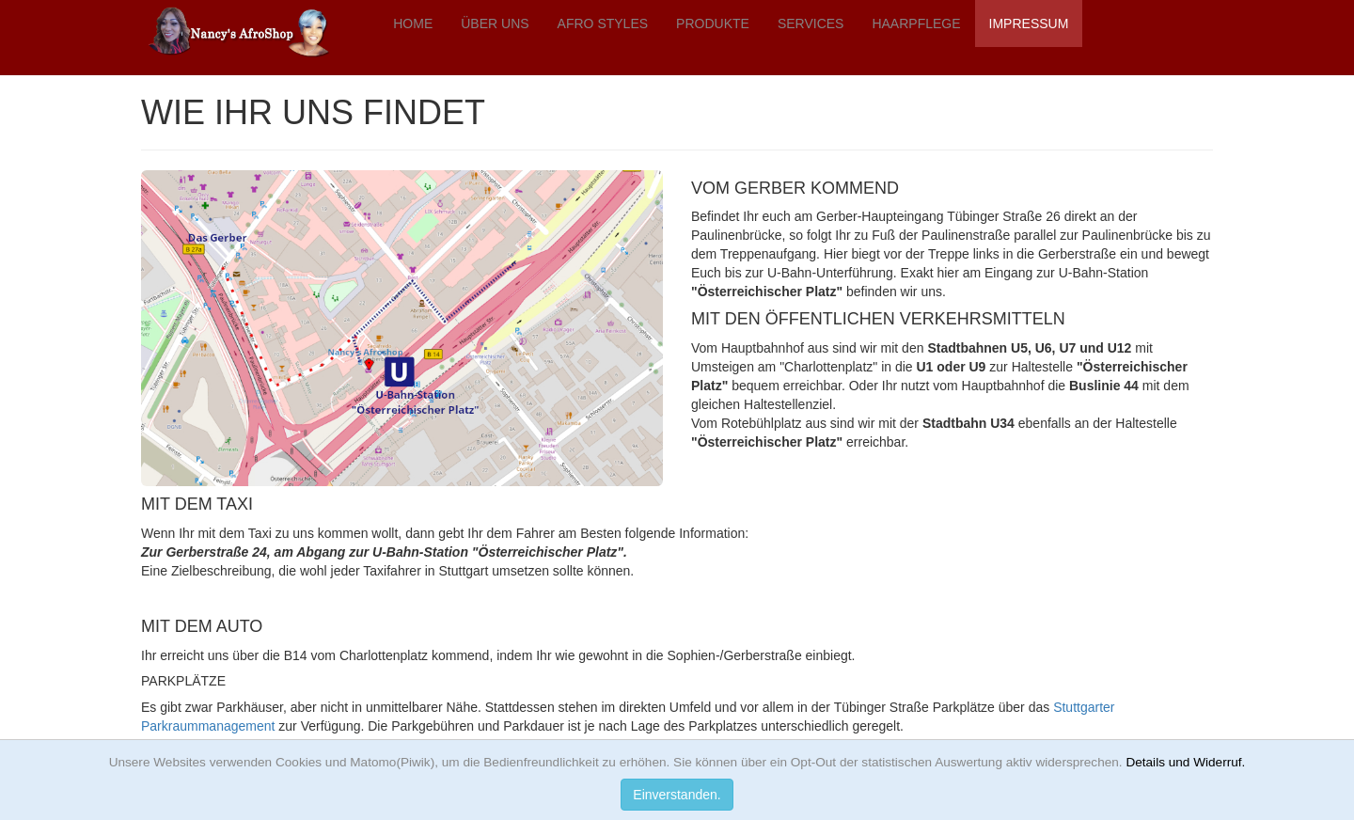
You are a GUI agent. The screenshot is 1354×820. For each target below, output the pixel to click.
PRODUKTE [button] (712, 23)
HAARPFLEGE (916, 23)
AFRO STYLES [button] (603, 23)
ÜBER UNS (494, 23)
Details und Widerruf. (1185, 762)
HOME (413, 23)
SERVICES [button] (811, 23)
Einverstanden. (676, 794)
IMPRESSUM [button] (1029, 23)
